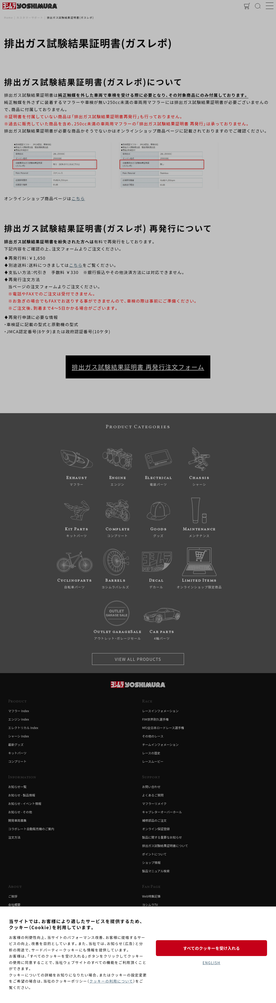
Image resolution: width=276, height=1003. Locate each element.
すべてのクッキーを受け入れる (211, 948)
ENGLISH (211, 962)
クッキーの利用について (111, 981)
